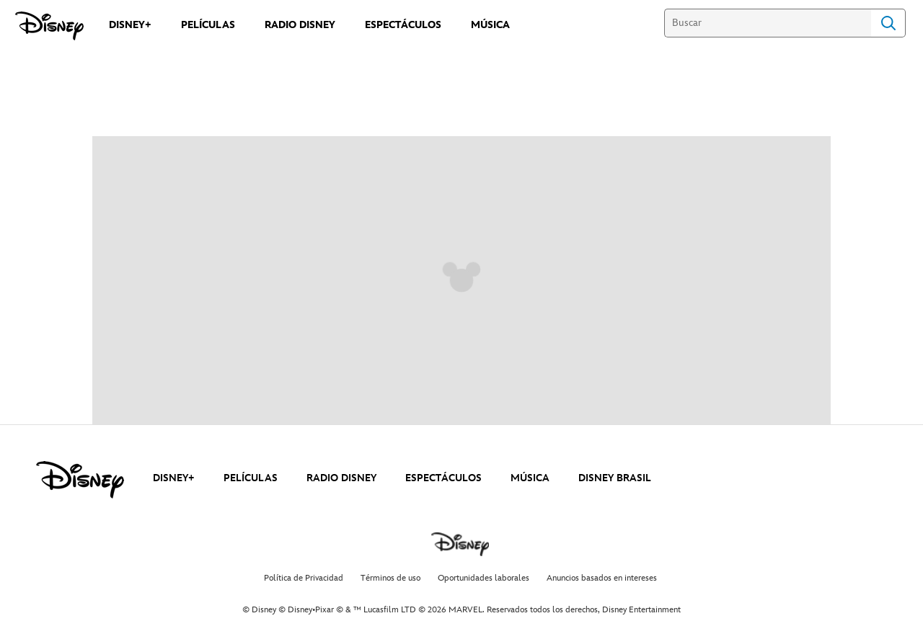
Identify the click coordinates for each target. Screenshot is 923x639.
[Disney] (49, 26)
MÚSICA (530, 478)
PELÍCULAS (251, 478)
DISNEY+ (174, 478)
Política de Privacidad (303, 578)
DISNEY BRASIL (614, 478)
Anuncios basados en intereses (602, 578)
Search (888, 23)
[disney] (80, 480)
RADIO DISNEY (341, 478)
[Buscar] (767, 23)
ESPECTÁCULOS (443, 478)
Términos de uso (390, 578)
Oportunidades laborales (483, 578)
